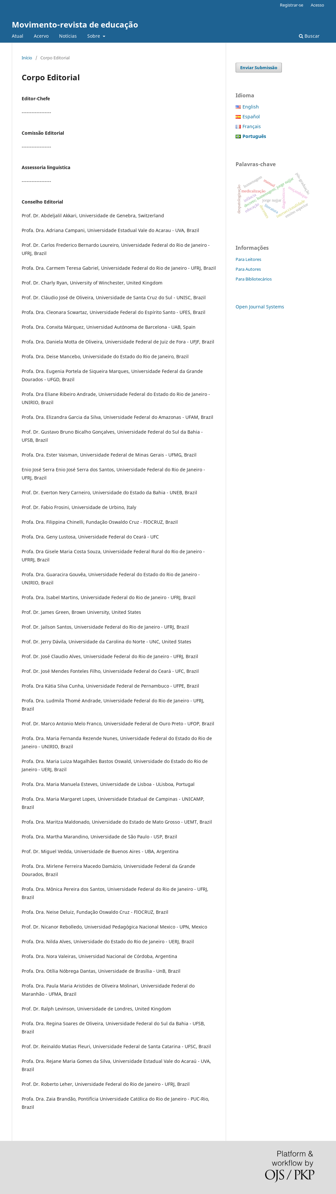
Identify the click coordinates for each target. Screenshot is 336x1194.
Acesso (317, 5)
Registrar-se (291, 5)
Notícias (68, 36)
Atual (17, 36)
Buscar (309, 36)
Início (27, 58)
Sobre (94, 36)
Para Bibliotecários (254, 279)
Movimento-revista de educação (75, 24)
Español (251, 116)
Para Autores (248, 269)
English (250, 107)
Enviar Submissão (258, 67)
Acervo (41, 36)
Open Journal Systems (260, 306)
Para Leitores (248, 259)
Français (251, 126)
